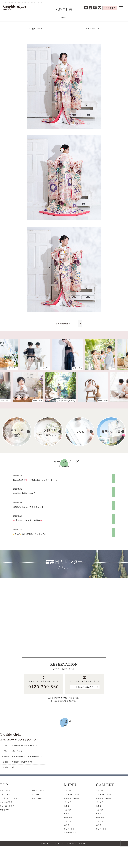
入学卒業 (67, 810)
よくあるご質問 (6, 802)
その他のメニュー (71, 833)
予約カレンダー (38, 790)
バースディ (68, 802)
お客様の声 (4, 810)
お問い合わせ (37, 798)
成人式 (66, 825)
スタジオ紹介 (5, 794)
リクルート (36, 794)
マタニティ (68, 790)
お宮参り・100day (71, 798)
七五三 (66, 806)
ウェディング (69, 829)
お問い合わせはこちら (84, 687)
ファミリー (68, 821)
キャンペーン (5, 790)
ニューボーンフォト (72, 794)
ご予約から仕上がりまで (9, 798)
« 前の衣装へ (36, 28)
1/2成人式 (68, 817)
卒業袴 (66, 813)
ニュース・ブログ (7, 806)
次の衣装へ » (91, 28)
